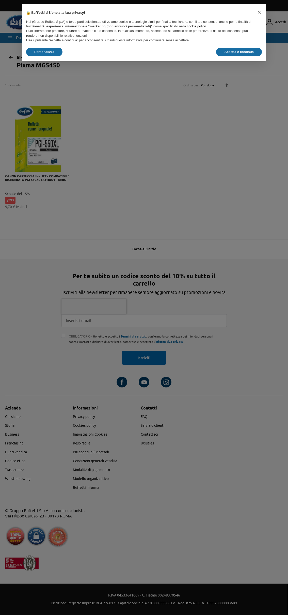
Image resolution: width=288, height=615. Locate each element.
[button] (259, 12)
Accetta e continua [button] (239, 52)
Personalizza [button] (44, 52)
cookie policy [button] (196, 26)
